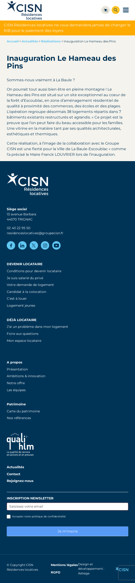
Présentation (17, 369)
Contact (13, 474)
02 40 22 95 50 (18, 228)
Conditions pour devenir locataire (34, 271)
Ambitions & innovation (26, 376)
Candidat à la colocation (26, 292)
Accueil (13, 41)
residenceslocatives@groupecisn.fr (35, 233)
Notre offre (16, 383)
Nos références (19, 418)
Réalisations (51, 41)
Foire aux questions (22, 334)
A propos (14, 362)
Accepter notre (36, 517)
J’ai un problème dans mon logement (37, 327)
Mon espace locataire (24, 341)
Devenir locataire (24, 264)
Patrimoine (16, 404)
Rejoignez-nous (20, 481)
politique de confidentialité (49, 516)
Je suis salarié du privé (25, 278)
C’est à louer (17, 298)
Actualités (30, 41)
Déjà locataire (21, 320)
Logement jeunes (21, 305)
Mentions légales (64, 565)
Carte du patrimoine (23, 411)
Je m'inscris (68, 531)
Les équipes (16, 390)
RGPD (55, 572)
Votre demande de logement (30, 285)
